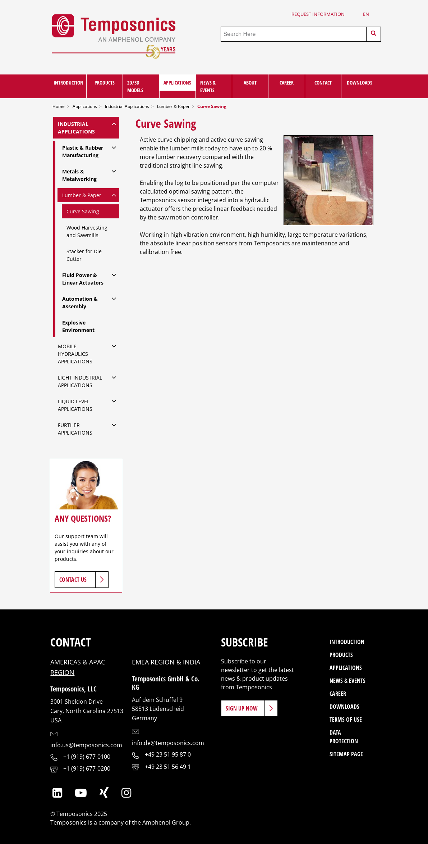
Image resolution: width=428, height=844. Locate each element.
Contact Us (73, 580)
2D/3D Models (135, 86)
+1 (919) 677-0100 (86, 757)
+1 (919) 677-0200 (86, 768)
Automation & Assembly (80, 302)
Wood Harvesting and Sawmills (86, 231)
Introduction (68, 82)
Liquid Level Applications (75, 405)
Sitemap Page (346, 754)
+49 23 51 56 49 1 (168, 767)
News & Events (208, 86)
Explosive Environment (78, 326)
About (250, 82)
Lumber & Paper (173, 106)
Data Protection (344, 737)
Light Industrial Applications (80, 381)
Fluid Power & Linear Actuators (82, 279)
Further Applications (75, 429)
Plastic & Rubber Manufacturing (82, 151)
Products (105, 82)
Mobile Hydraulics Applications (75, 354)
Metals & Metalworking (79, 175)
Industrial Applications (127, 106)
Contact (323, 82)
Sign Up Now (242, 708)
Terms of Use (346, 719)
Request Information (318, 14)
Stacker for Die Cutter (84, 255)
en (366, 14)
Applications (177, 82)
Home (58, 106)
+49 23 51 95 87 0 (168, 754)
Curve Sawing (82, 211)
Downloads (359, 82)
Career (287, 82)
